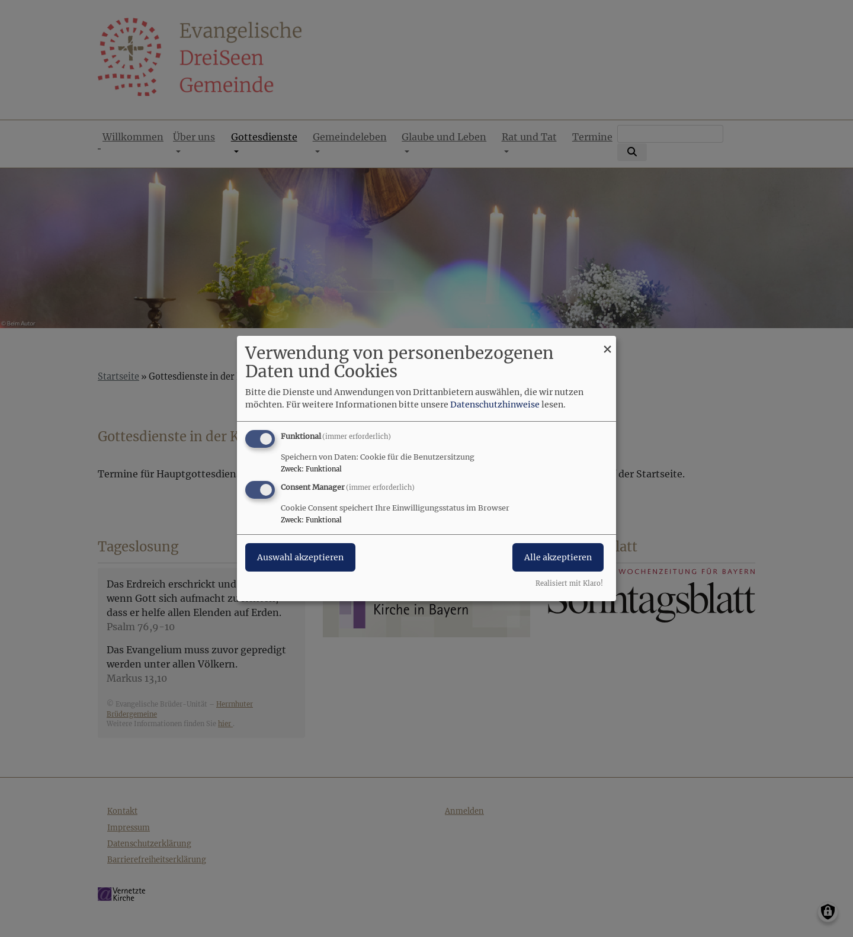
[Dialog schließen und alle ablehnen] (607, 343)
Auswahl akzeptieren (300, 557)
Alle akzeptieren (558, 557)
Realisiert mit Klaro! (569, 583)
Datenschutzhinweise (495, 404)
